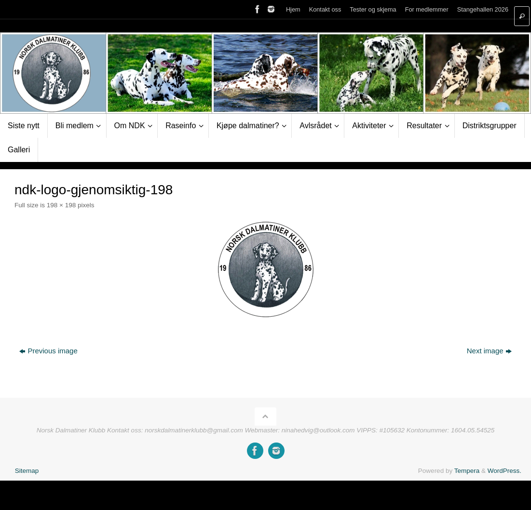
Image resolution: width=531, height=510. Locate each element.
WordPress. (504, 470)
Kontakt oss (325, 9)
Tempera (467, 470)
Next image (489, 351)
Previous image (48, 351)
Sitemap (27, 470)
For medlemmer (427, 9)
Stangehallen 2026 (482, 9)
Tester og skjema (373, 9)
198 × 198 (61, 205)
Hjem (293, 9)
